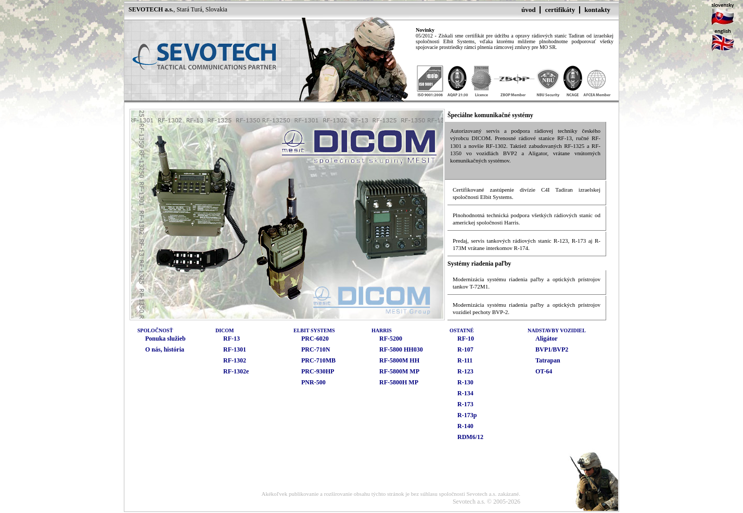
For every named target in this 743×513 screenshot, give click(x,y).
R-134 (465, 393)
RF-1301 (234, 349)
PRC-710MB (318, 360)
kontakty (597, 10)
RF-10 (465, 338)
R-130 (465, 382)
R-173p (467, 415)
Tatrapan (547, 360)
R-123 (465, 371)
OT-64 (543, 371)
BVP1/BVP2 (551, 349)
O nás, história (164, 349)
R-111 (464, 360)
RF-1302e (236, 371)
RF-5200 (390, 338)
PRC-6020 (315, 338)
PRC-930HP (317, 371)
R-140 (465, 426)
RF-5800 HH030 (401, 349)
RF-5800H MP (398, 382)
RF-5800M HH (399, 360)
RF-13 (231, 338)
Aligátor (546, 338)
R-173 (465, 404)
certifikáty (560, 10)
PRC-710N (315, 349)
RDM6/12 (470, 437)
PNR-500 (313, 382)
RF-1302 (234, 360)
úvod (528, 10)
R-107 (465, 349)
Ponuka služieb (165, 338)
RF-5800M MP (399, 371)
